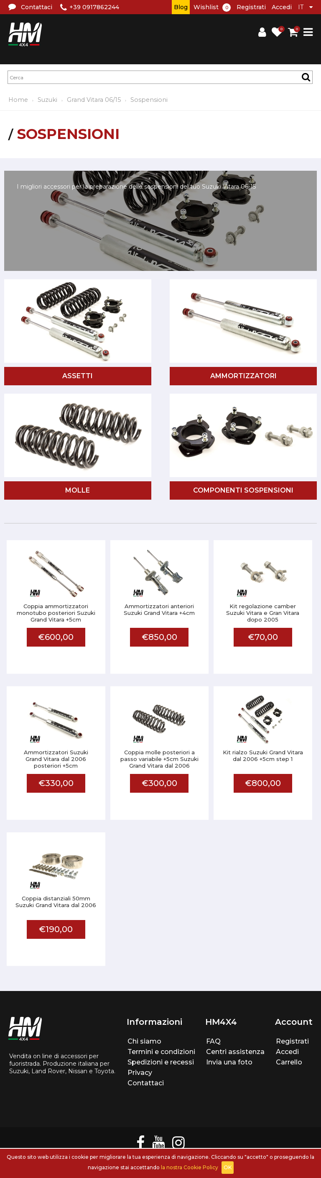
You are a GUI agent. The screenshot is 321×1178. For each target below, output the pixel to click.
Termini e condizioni (161, 1052)
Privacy (139, 1073)
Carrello (289, 1062)
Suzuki (47, 100)
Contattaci (145, 1083)
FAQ (213, 1041)
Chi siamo (144, 1041)
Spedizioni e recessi (160, 1062)
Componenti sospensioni (243, 490)
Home (18, 100)
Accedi (282, 7)
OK (228, 1167)
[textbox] (160, 77)
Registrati (251, 7)
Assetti (77, 376)
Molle (77, 490)
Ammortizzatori (243, 376)
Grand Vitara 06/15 (94, 100)
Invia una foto (229, 1062)
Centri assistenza (235, 1052)
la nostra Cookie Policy (189, 1167)
